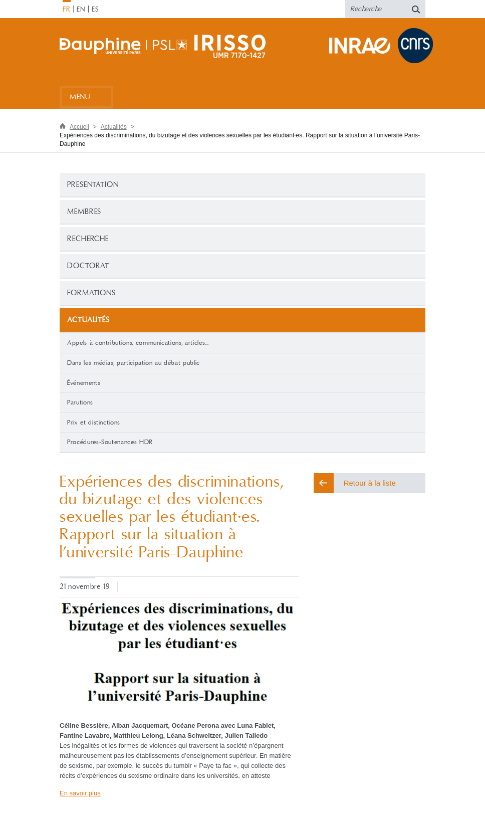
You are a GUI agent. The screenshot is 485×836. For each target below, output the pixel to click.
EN (81, 9)
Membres (84, 212)
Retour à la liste (370, 483)
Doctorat (88, 266)
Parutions (80, 402)
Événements (84, 383)
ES (95, 9)
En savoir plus (80, 793)
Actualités (114, 126)
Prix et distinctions (93, 423)
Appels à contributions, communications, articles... (138, 343)
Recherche (88, 239)
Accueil (79, 126)
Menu (80, 97)
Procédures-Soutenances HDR (110, 442)
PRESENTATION (93, 184)
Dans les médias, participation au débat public (133, 363)
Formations (91, 293)
